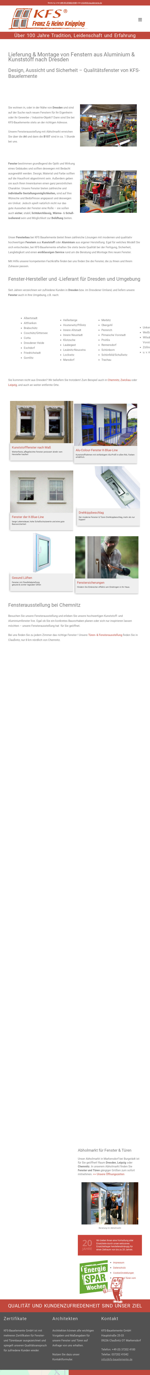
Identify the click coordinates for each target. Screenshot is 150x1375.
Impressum (118, 1262)
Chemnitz (113, 380)
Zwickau (126, 380)
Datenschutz (119, 1268)
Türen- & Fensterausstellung (105, 635)
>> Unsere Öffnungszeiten (108, 1174)
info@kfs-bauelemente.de (91, 3)
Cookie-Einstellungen (123, 1273)
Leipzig (12, 385)
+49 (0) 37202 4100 (68, 3)
